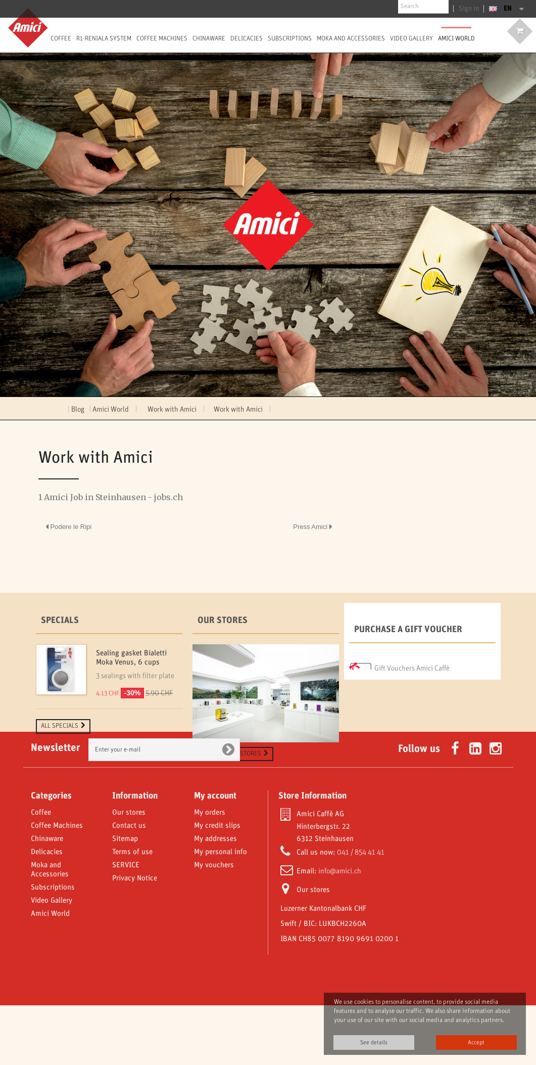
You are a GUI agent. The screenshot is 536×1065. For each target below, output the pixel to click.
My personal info (220, 911)
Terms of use (132, 911)
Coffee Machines (161, 38)
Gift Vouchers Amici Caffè (412, 665)
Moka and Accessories (351, 38)
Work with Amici (239, 409)
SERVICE (125, 924)
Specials (60, 620)
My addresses (215, 898)
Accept (476, 1042)
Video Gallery (51, 960)
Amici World (456, 38)
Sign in (470, 9)
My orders (209, 872)
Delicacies (246, 38)
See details (373, 1042)
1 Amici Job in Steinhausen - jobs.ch (110, 497)
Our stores (223, 620)
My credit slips (217, 885)
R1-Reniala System (103, 38)
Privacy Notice (134, 938)
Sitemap (125, 898)
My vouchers (214, 924)
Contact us (129, 885)
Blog (77, 409)
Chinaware (208, 38)
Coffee (61, 38)
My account (215, 856)
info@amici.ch (339, 931)
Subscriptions (290, 38)
